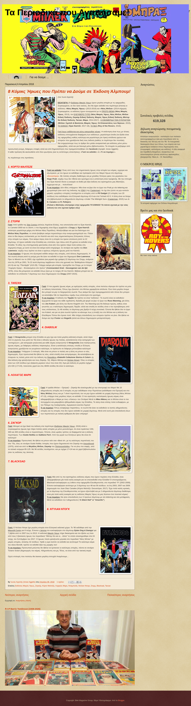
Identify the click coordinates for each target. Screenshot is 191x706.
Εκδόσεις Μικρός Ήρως (24, 586)
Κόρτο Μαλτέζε (48, 586)
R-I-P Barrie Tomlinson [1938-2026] (22, 609)
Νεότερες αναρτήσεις (17, 595)
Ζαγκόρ (38, 586)
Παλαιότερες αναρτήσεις (121, 595)
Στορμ (93, 586)
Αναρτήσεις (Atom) (23, 601)
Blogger (121, 700)
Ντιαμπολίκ (72, 586)
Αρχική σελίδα (68, 595)
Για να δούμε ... (39, 77)
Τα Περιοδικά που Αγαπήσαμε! (67, 12)
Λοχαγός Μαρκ (61, 586)
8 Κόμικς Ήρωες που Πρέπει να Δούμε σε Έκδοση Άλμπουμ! (69, 91)
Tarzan (108, 586)
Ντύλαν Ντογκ (84, 586)
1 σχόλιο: (61, 582)
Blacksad (100, 586)
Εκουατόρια (53, 176)
